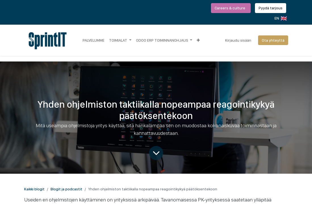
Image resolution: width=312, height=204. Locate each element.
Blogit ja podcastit (66, 189)
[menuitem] (93, 40)
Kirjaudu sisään (238, 40)
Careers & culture (231, 8)
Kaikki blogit (34, 189)
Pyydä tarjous (270, 8)
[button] (198, 40)
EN (280, 18)
